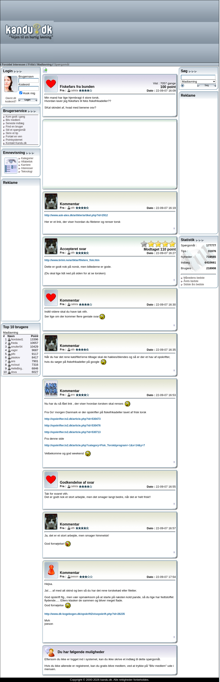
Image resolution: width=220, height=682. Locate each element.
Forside (6, 64)
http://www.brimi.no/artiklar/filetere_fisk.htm (71, 260)
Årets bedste (189, 281)
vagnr (14, 350)
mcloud (15, 364)
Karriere (24, 164)
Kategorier (25, 158)
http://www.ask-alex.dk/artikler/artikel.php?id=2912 (76, 215)
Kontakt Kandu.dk (15, 143)
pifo (13, 354)
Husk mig (29, 93)
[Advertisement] (164, 31)
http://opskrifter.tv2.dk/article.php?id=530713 (72, 432)
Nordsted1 (17, 339)
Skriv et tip (10, 133)
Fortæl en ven (12, 136)
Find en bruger (13, 126)
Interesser (19, 64)
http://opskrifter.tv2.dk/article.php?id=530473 (72, 418)
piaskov (15, 357)
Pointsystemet (12, 139)
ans (13, 361)
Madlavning (44, 64)
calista (74, 90)
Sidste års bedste (192, 284)
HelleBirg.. (17, 368)
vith (73, 207)
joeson (74, 576)
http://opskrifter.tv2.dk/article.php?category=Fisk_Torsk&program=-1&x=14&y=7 (94, 445)
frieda (14, 343)
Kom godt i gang (14, 116)
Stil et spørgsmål (14, 129)
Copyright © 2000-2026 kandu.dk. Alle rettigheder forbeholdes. (109, 679)
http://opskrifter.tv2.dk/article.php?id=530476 (72, 425)
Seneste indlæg (13, 123)
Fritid (31, 64)
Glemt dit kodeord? (10, 100)
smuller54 (16, 346)
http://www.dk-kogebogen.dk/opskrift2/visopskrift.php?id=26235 (84, 614)
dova (14, 372)
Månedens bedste (193, 277)
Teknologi (25, 171)
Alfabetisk (25, 161)
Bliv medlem (11, 120)
